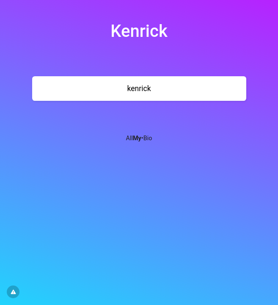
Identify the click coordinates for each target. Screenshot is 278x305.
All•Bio (139, 138)
